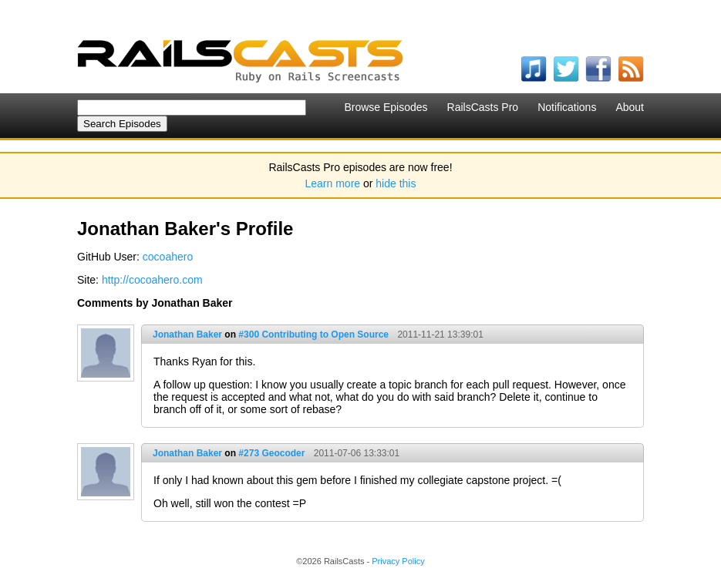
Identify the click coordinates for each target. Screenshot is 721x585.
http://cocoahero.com (152, 280)
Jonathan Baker (187, 334)
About (629, 107)
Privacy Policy (398, 561)
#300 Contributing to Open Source (313, 334)
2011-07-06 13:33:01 (356, 453)
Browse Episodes (385, 107)
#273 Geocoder (271, 453)
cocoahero (168, 256)
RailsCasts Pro (483, 107)
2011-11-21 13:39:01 (440, 334)
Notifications (566, 107)
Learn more (333, 183)
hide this (396, 183)
